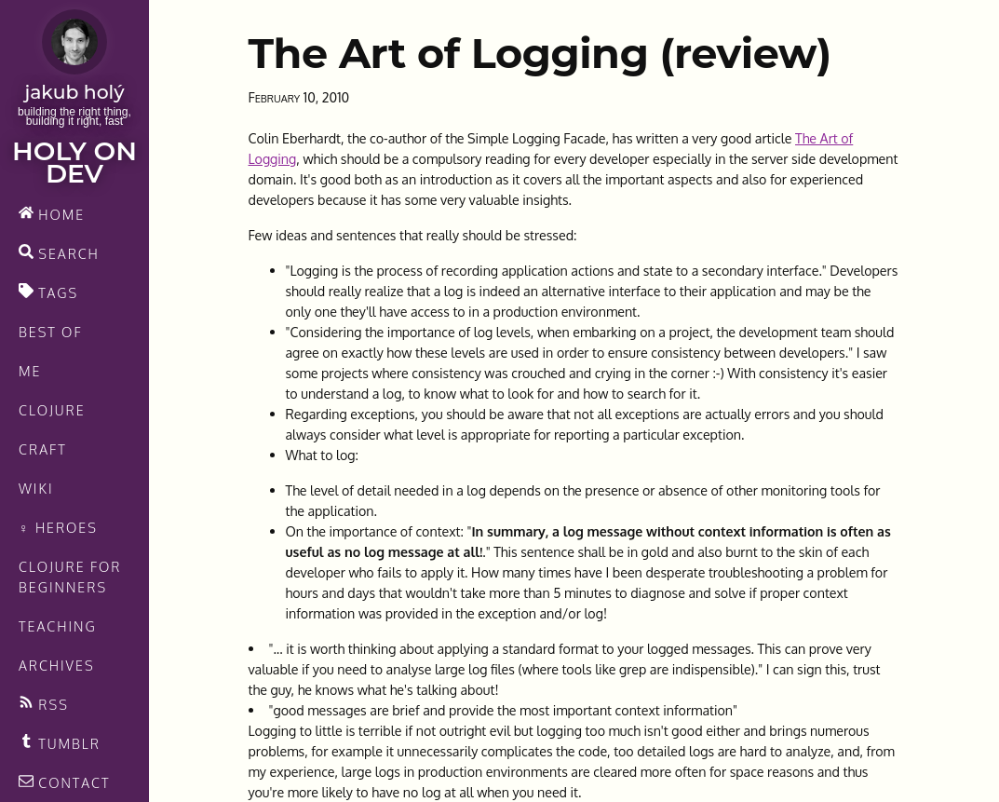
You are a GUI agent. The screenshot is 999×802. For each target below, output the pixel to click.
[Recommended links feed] (74, 743)
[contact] (74, 782)
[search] (74, 253)
